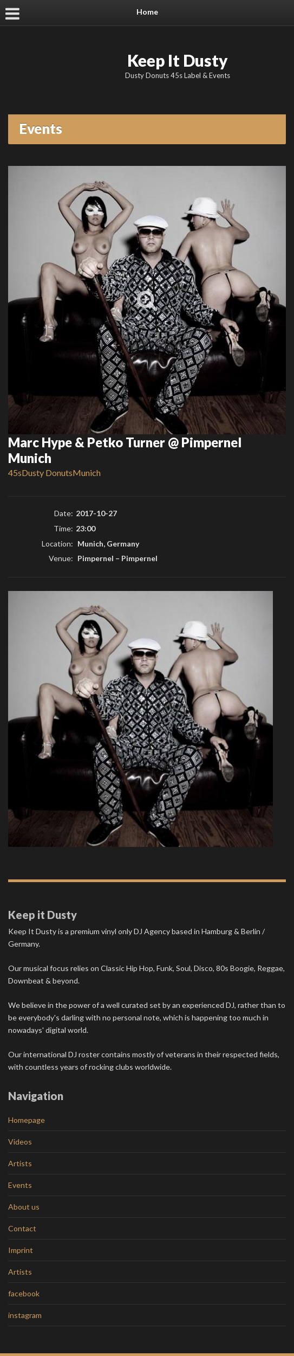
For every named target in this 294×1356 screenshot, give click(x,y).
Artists (20, 1163)
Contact (22, 1228)
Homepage (26, 1119)
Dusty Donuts (47, 472)
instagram (25, 1315)
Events (20, 1185)
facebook (24, 1293)
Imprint (20, 1250)
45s (15, 472)
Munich (87, 472)
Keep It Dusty (177, 60)
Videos (20, 1141)
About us (24, 1206)
